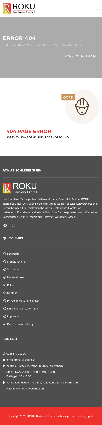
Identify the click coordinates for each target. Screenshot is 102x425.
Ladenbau (13, 253)
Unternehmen (15, 277)
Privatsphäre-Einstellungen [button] (23, 300)
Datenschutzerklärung (20, 324)
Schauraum (13, 269)
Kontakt (12, 292)
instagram (14, 225)
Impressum (13, 316)
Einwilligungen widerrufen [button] (22, 308)
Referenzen (13, 284)
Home (66, 55)
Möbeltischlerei (16, 261)
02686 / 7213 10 (16, 353)
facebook (6, 225)
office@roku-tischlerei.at (20, 359)
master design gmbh (82, 416)
